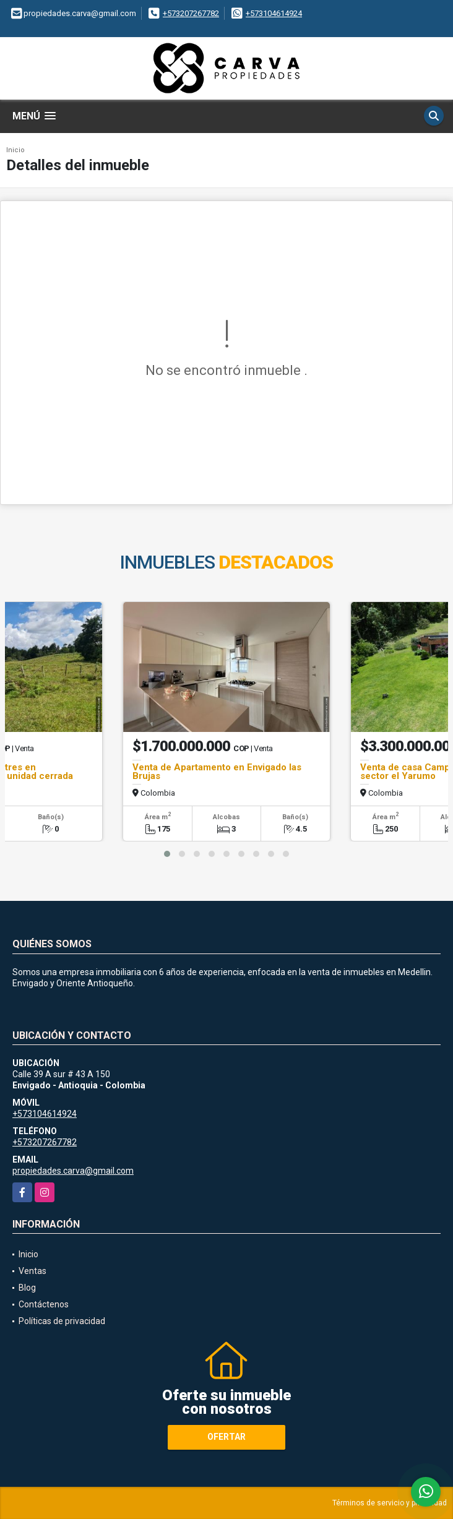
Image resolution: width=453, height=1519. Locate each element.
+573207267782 (191, 13)
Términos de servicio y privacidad (389, 1503)
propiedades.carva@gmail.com (73, 1171)
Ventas (32, 1271)
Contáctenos (44, 1304)
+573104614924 (274, 13)
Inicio (15, 150)
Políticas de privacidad (62, 1321)
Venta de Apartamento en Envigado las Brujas (216, 771)
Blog (27, 1288)
